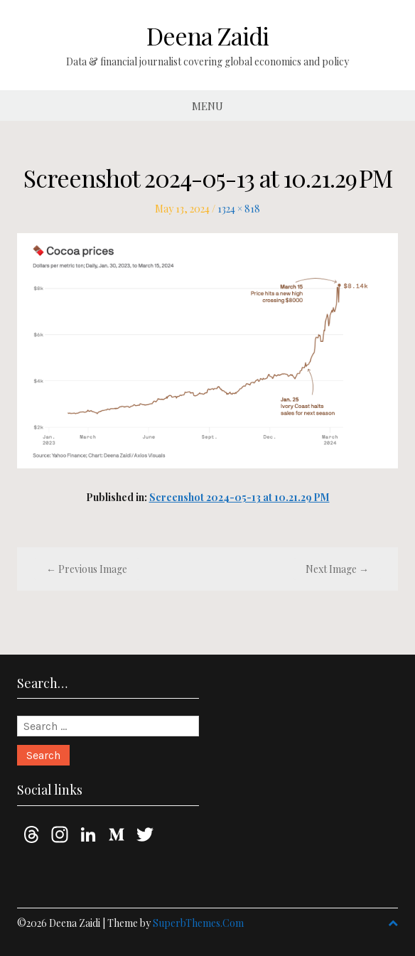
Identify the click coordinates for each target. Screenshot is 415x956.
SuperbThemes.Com (198, 923)
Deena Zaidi (207, 35)
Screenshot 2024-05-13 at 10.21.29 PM (239, 497)
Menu (207, 106)
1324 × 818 (238, 208)
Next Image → (337, 569)
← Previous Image (86, 569)
